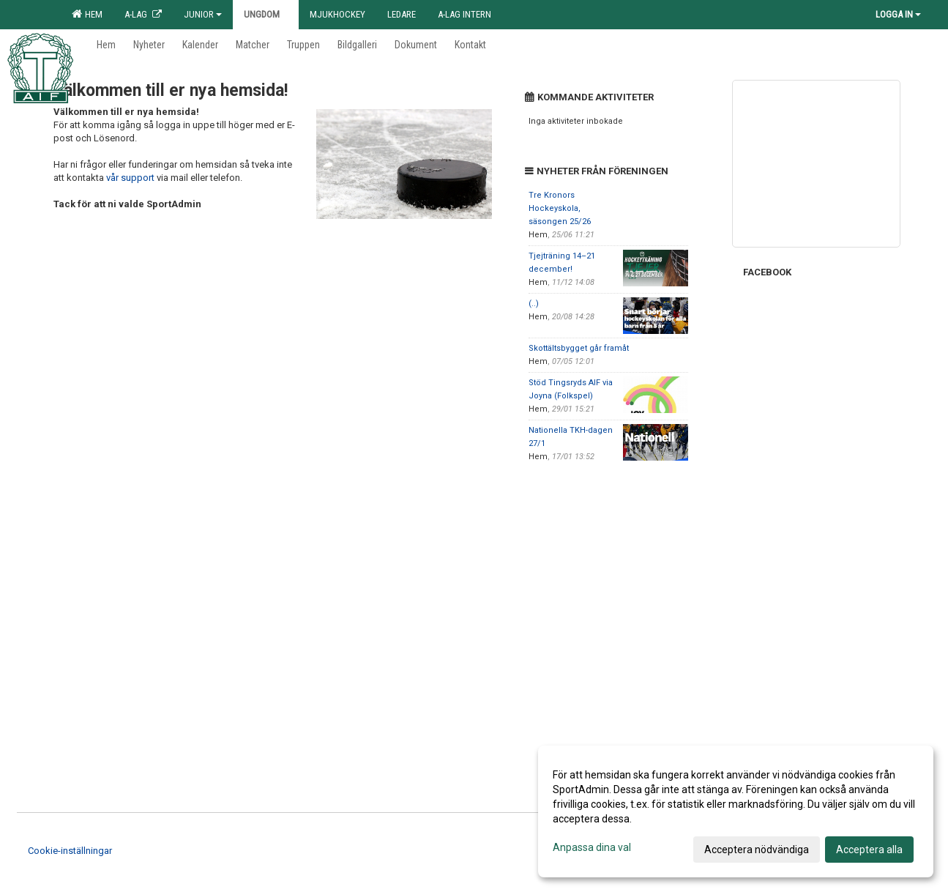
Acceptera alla (869, 849)
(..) (534, 303)
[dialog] (735, 811)
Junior (203, 14)
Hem (87, 14)
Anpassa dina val (592, 847)
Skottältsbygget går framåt (579, 348)
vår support (130, 177)
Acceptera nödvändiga (756, 849)
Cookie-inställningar (70, 850)
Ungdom (266, 14)
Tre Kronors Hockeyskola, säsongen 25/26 (560, 208)
